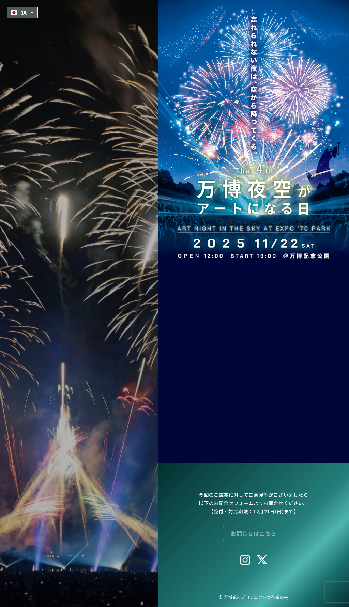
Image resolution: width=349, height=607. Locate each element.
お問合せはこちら (253, 533)
